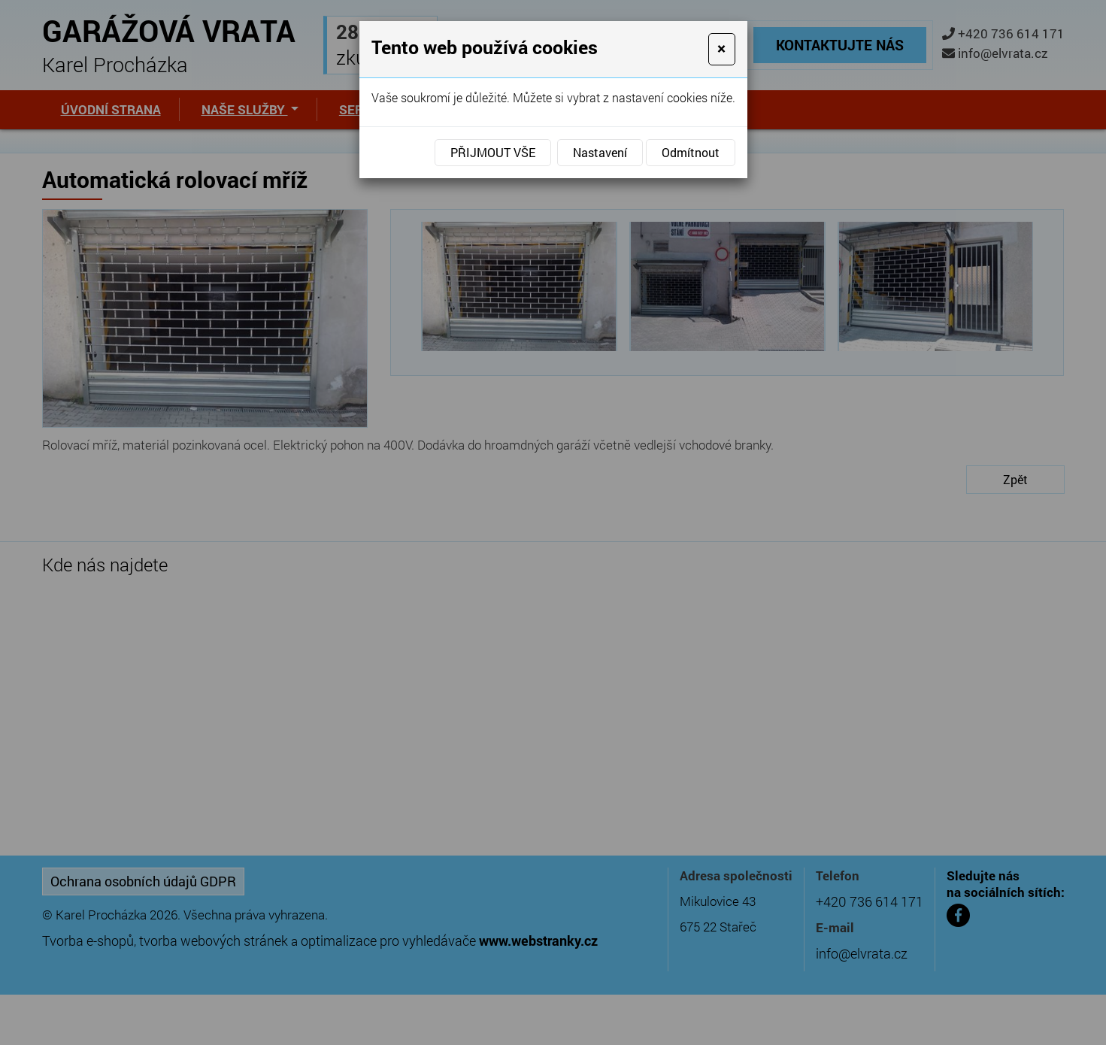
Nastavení (600, 152)
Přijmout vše (492, 152)
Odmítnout (691, 152)
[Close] (721, 49)
